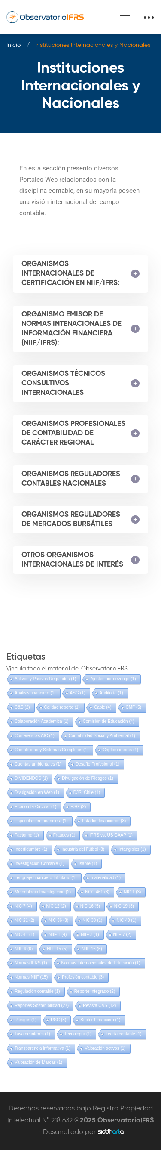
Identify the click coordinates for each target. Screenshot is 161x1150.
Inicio (13, 45)
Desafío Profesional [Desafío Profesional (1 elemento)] (97, 764)
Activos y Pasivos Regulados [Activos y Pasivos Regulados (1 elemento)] (45, 678)
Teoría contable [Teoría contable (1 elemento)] (123, 1034)
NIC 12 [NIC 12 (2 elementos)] (56, 906)
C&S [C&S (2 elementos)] (22, 707)
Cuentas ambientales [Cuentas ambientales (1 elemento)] (38, 764)
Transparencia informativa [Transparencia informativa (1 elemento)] (42, 1048)
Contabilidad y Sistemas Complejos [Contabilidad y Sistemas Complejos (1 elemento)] (51, 749)
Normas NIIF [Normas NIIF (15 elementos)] (31, 977)
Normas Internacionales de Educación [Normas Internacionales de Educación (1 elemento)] (100, 963)
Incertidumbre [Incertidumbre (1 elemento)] (31, 849)
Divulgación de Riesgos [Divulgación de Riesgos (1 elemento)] (87, 778)
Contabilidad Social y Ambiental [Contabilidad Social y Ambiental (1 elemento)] (102, 735)
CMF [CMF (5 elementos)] (134, 707)
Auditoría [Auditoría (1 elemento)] (111, 693)
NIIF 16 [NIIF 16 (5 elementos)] (92, 948)
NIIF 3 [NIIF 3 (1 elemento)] (90, 934)
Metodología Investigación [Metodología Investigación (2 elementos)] (43, 892)
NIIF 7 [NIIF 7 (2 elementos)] (122, 934)
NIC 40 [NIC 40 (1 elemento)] (126, 920)
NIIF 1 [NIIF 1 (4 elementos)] (58, 934)
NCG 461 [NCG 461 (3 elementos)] (97, 892)
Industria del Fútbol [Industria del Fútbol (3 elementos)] (82, 849)
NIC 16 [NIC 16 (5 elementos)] (90, 906)
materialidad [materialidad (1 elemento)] (106, 877)
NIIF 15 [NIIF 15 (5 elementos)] (57, 948)
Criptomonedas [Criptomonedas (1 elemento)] (120, 749)
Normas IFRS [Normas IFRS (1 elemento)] (31, 963)
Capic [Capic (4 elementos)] (103, 707)
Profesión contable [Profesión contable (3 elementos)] (83, 977)
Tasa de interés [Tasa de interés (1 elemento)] (32, 1034)
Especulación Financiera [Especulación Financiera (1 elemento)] (41, 820)
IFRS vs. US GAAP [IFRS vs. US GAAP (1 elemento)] (110, 835)
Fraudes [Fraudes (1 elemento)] (64, 835)
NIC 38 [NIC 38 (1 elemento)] (92, 920)
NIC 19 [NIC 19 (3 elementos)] (124, 906)
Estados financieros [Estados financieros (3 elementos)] (104, 820)
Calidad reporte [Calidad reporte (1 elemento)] (62, 707)
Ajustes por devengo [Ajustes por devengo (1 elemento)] (113, 678)
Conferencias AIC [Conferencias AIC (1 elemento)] (35, 735)
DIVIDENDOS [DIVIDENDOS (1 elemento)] (31, 778)
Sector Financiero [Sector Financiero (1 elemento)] (100, 1019)
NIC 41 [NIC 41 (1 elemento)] (24, 934)
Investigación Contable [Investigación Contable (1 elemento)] (39, 863)
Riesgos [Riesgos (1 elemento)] (25, 1019)
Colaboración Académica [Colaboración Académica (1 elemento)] (42, 721)
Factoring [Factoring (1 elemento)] (27, 835)
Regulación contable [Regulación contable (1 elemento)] (37, 991)
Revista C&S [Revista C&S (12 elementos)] (99, 1005)
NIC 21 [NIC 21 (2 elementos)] (24, 920)
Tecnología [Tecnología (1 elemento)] (77, 1034)
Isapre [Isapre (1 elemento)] (88, 863)
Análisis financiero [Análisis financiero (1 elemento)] (35, 693)
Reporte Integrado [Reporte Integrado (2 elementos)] (94, 991)
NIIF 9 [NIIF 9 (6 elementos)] (24, 948)
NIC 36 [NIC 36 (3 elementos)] (58, 920)
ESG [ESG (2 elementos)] (78, 806)
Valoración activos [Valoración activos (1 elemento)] (105, 1048)
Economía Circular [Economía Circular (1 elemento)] (35, 806)
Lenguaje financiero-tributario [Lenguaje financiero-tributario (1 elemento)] (46, 877)
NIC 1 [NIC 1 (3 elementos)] (132, 892)
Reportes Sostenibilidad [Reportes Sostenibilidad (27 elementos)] (42, 1005)
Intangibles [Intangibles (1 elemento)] (132, 849)
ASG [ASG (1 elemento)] (77, 693)
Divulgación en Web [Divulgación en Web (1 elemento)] (37, 792)
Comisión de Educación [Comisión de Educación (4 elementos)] (108, 721)
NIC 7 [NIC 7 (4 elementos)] (23, 906)
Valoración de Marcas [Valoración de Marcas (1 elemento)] (38, 1062)
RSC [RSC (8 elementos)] (58, 1019)
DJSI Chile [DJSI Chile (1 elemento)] (86, 792)
